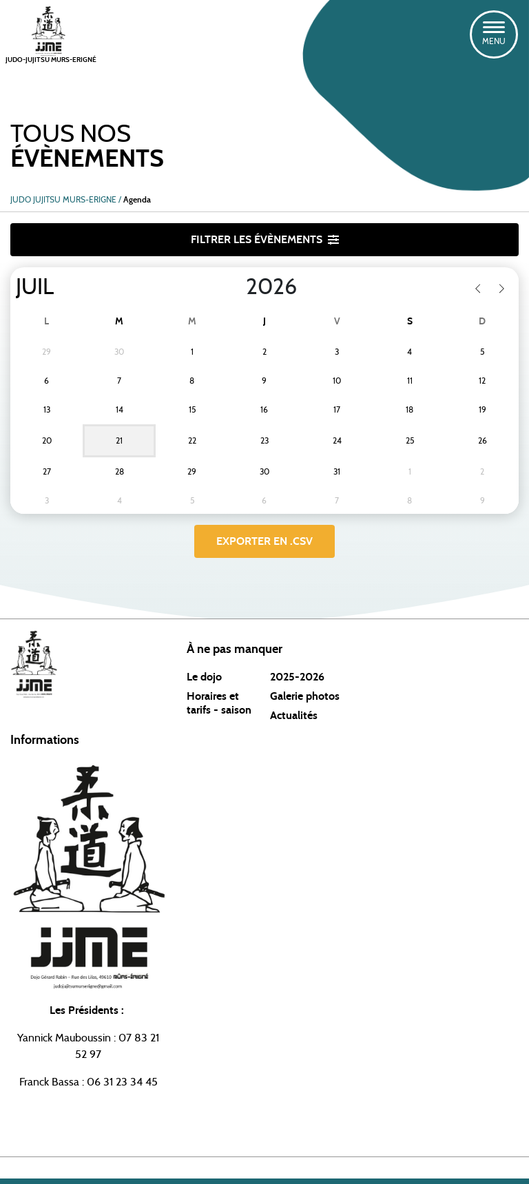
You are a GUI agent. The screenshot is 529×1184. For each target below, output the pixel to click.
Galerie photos (305, 696)
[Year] (235, 287)
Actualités (294, 715)
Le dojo (204, 677)
